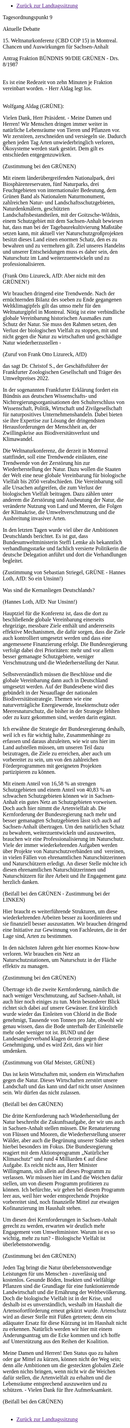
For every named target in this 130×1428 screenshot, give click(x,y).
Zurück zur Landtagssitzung (47, 6)
